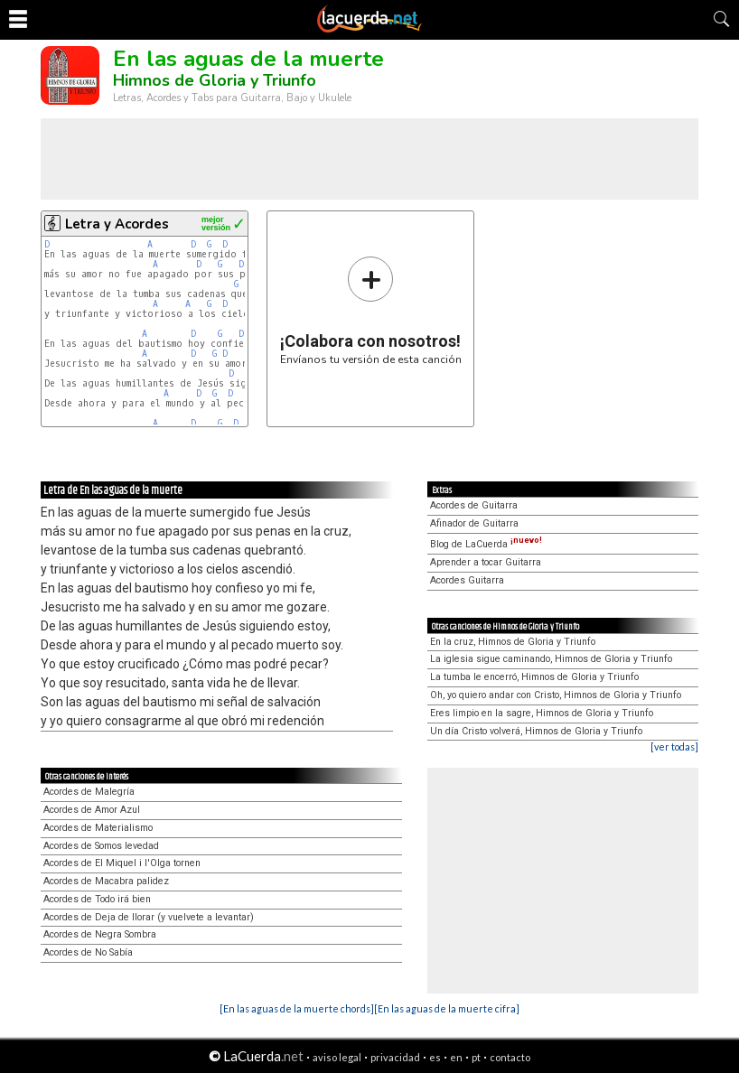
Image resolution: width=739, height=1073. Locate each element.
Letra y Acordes (117, 224)
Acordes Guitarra (467, 580)
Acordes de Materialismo (98, 828)
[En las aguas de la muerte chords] (297, 1008)
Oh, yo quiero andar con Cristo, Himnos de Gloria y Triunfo (555, 695)
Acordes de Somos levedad (101, 846)
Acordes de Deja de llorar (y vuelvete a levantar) (148, 917)
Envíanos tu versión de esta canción (371, 310)
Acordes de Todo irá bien (97, 899)
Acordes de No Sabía (88, 952)
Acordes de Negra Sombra (99, 934)
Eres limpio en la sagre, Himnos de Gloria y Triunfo (541, 713)
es (435, 1057)
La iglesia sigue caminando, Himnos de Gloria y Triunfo (551, 659)
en (456, 1057)
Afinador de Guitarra (474, 523)
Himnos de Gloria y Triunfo (214, 80)
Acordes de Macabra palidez (106, 881)
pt (476, 1057)
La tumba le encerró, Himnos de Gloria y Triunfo (534, 677)
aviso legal (337, 1057)
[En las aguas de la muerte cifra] (446, 1008)
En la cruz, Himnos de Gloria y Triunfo (512, 642)
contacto (510, 1057)
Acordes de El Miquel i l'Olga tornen (122, 863)
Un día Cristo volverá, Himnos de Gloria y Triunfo (536, 731)
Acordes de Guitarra (474, 505)
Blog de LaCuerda (486, 544)
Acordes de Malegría (89, 792)
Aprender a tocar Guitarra (485, 562)
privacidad (395, 1057)
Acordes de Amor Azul (91, 810)
